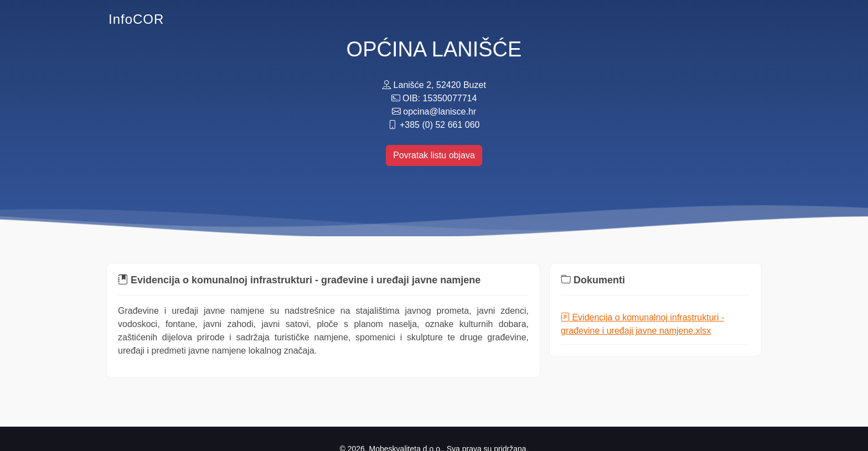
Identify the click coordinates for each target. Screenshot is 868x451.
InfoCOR (136, 19)
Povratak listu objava (434, 155)
